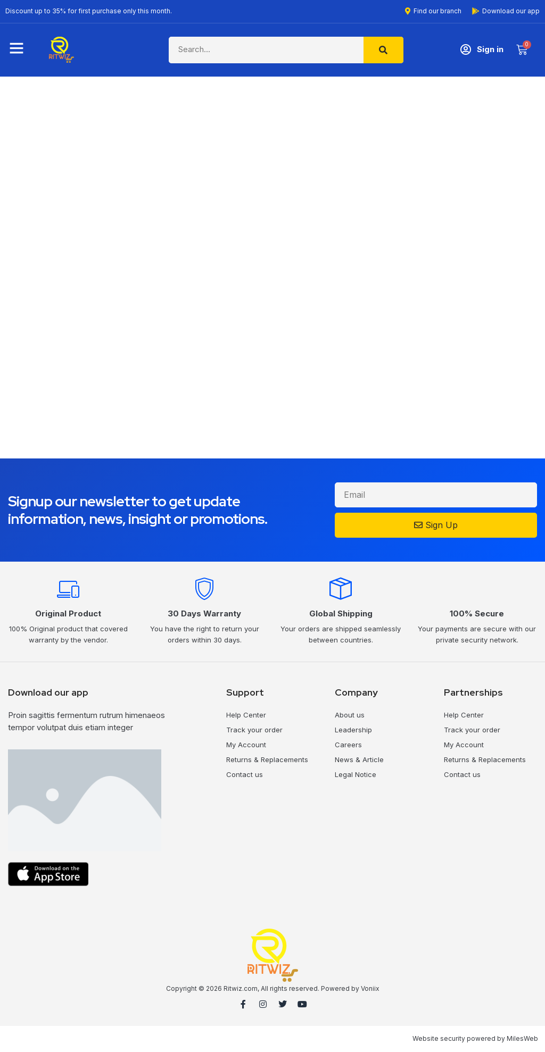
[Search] (383, 50)
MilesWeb (522, 1038)
